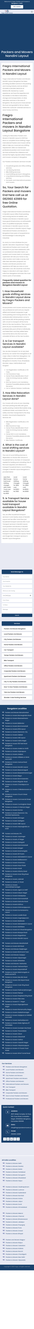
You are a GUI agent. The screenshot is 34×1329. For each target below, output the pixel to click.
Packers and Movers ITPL (13, 834)
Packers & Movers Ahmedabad (16, 1207)
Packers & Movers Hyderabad (16, 1193)
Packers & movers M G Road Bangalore (18, 930)
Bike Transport (9, 660)
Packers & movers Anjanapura (15, 751)
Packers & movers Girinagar (14, 818)
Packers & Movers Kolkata (14, 1248)
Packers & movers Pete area (14, 999)
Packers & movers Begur (13, 776)
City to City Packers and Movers (15, 682)
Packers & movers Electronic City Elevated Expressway (16, 814)
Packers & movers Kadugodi (14, 842)
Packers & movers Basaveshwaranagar (18, 773)
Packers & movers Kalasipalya (15, 896)
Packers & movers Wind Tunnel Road (17, 1053)
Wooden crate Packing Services (15, 697)
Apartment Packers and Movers (15, 676)
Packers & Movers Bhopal (14, 1234)
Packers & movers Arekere (14, 754)
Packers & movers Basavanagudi (16, 770)
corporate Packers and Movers (14, 671)
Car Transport (9, 650)
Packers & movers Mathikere (15, 927)
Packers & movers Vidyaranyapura (17, 1045)
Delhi (20, 3)
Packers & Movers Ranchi (14, 1251)
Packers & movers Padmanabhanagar (18, 990)
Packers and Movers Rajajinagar (16, 949)
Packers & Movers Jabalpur (15, 1222)
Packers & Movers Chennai (15, 1216)
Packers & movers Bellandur (14, 723)
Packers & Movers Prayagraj (15, 1225)
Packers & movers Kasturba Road (16, 901)
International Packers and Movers (17, 1084)
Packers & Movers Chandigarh (16, 1254)
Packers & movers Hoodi (13, 868)
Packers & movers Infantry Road (16, 871)
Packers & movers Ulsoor (13, 1034)
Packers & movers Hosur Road (15, 865)
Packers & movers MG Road (14, 946)
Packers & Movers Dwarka (14, 1166)
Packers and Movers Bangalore (14, 629)
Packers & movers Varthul (14, 1040)
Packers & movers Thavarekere (15, 1031)
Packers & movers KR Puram (14, 854)
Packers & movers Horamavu (15, 863)
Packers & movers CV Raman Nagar (17, 807)
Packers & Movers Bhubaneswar (17, 1219)
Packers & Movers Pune (14, 1228)
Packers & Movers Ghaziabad (16, 1178)
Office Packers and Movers (13, 666)
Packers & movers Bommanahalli (16, 726)
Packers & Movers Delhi (14, 1163)
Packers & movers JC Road (14, 882)
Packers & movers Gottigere (14, 821)
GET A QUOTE (17, 7)
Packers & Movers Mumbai (15, 1196)
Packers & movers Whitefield (15, 961)
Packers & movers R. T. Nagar (15, 1002)
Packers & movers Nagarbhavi (15, 935)
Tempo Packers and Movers (13, 655)
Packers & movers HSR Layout (15, 738)
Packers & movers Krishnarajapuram (17, 907)
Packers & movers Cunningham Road (18, 804)
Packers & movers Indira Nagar (15, 741)
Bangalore (15, 3)
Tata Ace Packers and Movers (14, 692)
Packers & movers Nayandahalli (16, 969)
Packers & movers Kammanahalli (16, 845)
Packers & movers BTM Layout (15, 729)
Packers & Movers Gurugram (15, 1175)
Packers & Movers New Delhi (15, 1257)
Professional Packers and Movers (17, 1099)
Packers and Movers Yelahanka (16, 964)
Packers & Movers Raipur (14, 1243)
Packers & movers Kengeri (14, 848)
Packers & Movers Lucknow (15, 1190)
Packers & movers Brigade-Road (16, 782)
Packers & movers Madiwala (15, 921)
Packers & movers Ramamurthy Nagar (18, 1009)
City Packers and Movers (12, 639)
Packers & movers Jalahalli (14, 879)
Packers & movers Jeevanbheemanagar (12, 886)
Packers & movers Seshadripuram (16, 1020)
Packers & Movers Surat (14, 1204)
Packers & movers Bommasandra (16, 779)
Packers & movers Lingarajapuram (17, 918)
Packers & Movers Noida (14, 1169)
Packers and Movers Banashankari (17, 712)
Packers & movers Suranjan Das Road (18, 1028)
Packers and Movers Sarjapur (15, 955)
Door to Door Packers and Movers (15, 687)
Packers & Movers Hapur (14, 1181)
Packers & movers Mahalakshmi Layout (18, 857)
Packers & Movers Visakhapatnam (17, 1187)
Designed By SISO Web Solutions (17, 1268)
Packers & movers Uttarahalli (15, 1037)
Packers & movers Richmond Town (17, 952)
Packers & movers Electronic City (16, 732)
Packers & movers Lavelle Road (15, 915)
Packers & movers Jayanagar (15, 836)
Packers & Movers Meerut (14, 1213)
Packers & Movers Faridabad (15, 1172)
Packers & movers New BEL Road (16, 977)
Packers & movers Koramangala (16, 851)
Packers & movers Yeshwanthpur (16, 966)
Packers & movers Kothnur (14, 904)
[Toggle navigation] (32, 12)
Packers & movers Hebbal (14, 735)
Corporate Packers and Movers (16, 1093)
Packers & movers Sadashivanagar (17, 1012)
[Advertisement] (16, 33)
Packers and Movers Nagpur (15, 1240)
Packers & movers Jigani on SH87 (16, 890)
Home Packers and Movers (13, 645)
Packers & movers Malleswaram (16, 860)
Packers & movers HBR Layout (15, 824)
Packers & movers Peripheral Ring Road (18, 996)
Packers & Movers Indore (14, 1198)
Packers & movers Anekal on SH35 (16, 748)
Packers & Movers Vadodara (15, 1246)
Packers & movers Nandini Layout (16, 767)
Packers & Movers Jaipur (14, 1201)
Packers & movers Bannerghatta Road (18, 715)
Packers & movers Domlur (14, 810)
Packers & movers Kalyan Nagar (16, 893)
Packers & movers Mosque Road (16, 932)
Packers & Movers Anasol (14, 1231)
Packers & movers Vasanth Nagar (16, 1043)
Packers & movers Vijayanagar (15, 958)
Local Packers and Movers (13, 634)
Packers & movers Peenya (14, 993)
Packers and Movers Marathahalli (16, 943)
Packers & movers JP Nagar (14, 839)
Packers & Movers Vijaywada (15, 1260)
